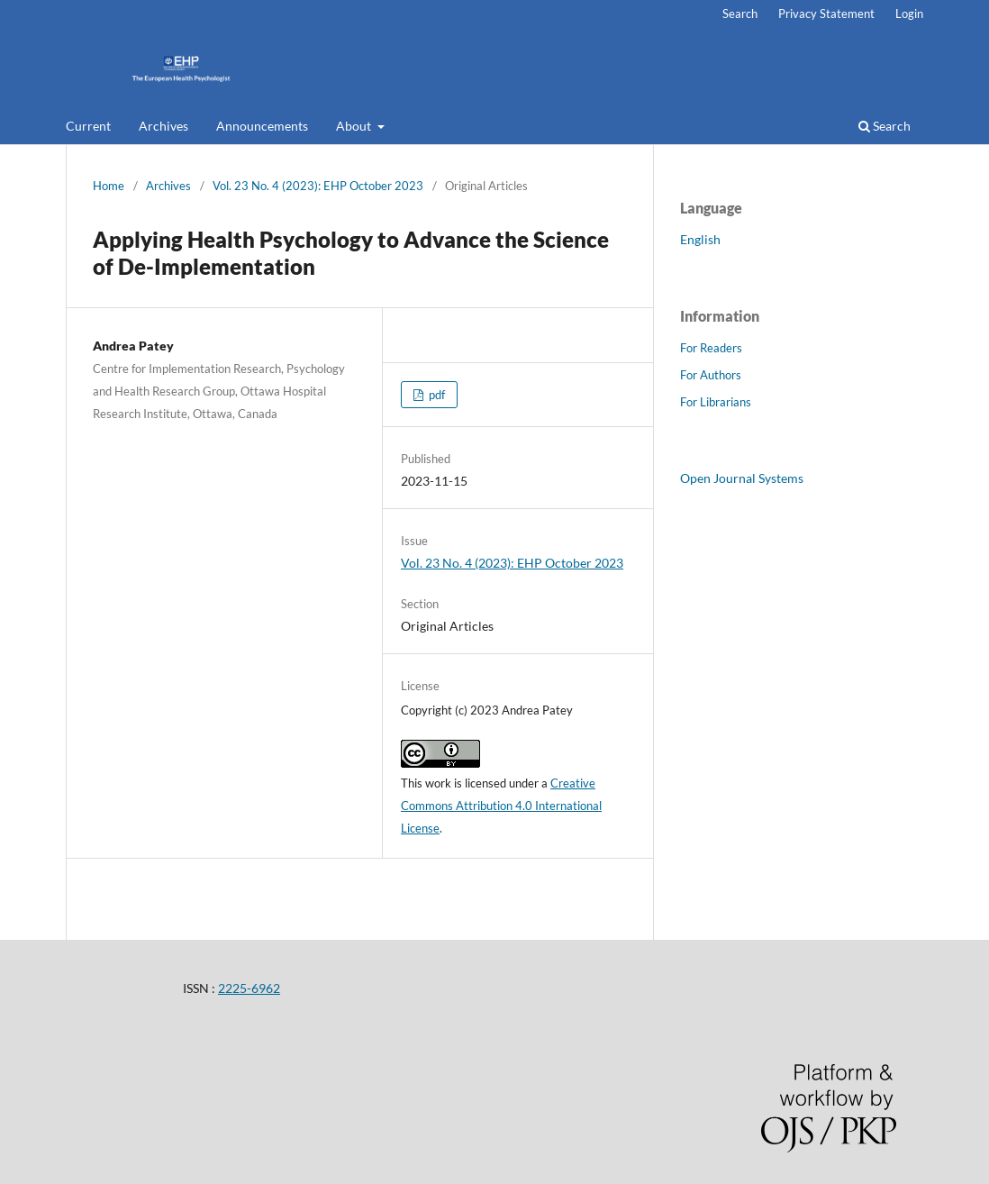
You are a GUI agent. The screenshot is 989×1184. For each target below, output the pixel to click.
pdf (435, 394)
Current (88, 125)
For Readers (711, 348)
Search (884, 125)
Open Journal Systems (741, 478)
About (355, 125)
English (700, 239)
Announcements (262, 125)
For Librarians (715, 402)
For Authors (710, 375)
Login (909, 13)
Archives (163, 125)
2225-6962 (249, 988)
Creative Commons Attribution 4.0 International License (501, 805)
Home (108, 185)
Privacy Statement (826, 13)
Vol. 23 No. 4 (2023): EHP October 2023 (318, 185)
